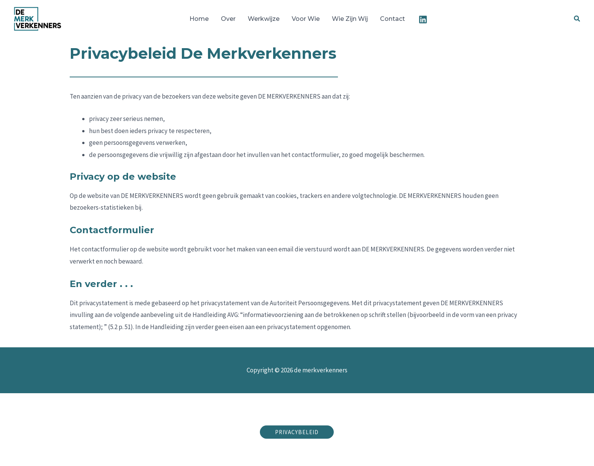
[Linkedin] (423, 19)
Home (199, 18)
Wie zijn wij (350, 18)
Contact (392, 18)
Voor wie (306, 18)
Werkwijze (264, 18)
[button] (577, 19)
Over (228, 18)
